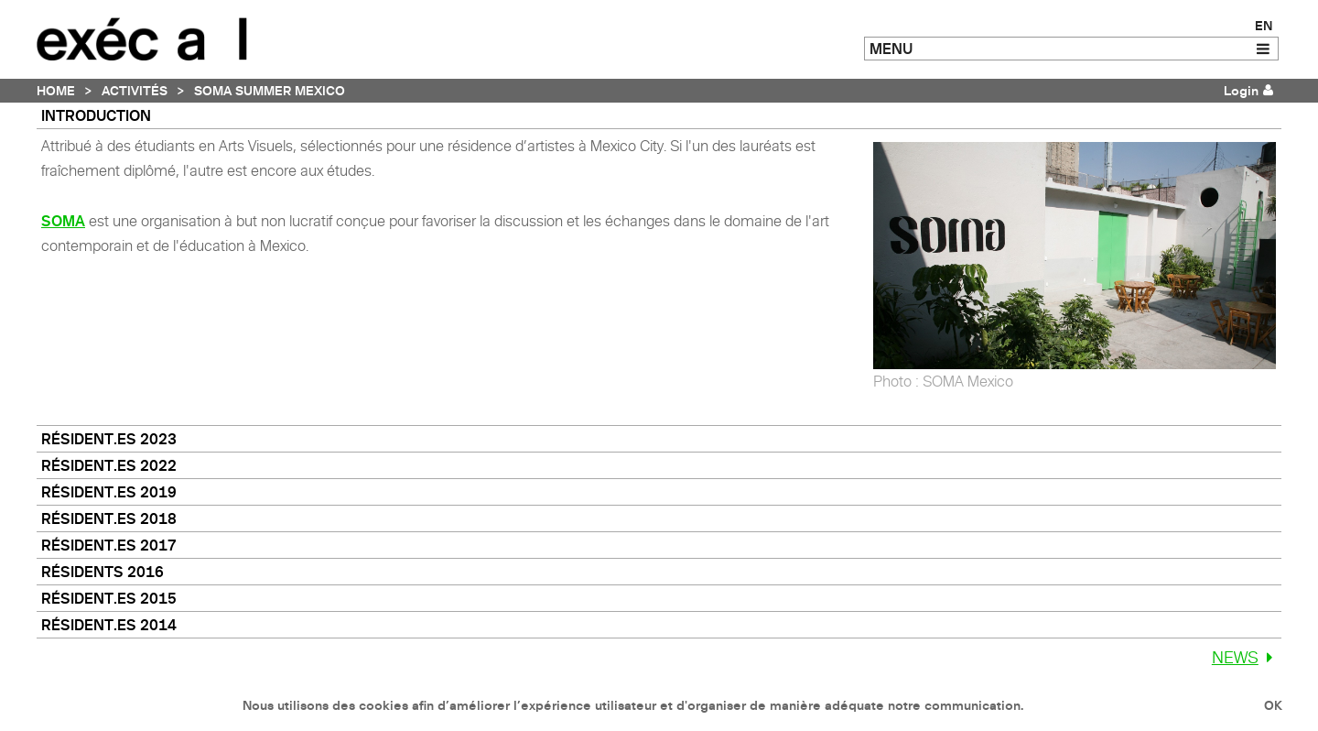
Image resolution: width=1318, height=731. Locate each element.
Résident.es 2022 (109, 465)
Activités (134, 90)
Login (1241, 90)
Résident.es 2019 (109, 492)
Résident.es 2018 (109, 518)
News (1246, 657)
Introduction (96, 115)
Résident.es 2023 (109, 439)
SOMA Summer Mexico (269, 90)
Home (56, 90)
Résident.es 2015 (109, 598)
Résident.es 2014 (109, 624)
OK (1273, 705)
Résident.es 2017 (109, 545)
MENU (891, 48)
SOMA (63, 221)
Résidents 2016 (102, 571)
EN (1263, 25)
